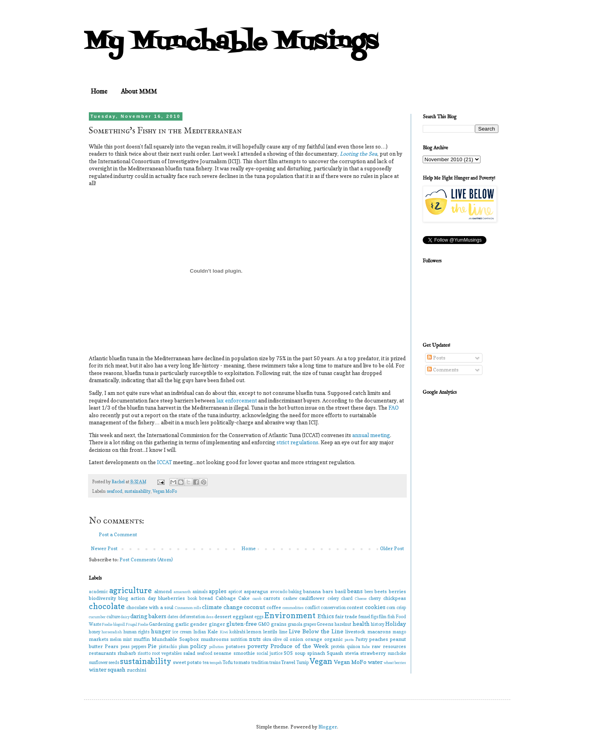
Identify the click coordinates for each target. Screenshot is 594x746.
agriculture (130, 590)
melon (116, 639)
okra (267, 639)
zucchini (136, 670)
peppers (138, 646)
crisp (401, 607)
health (361, 623)
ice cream (182, 632)
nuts (255, 638)
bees (369, 591)
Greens (325, 624)
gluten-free (241, 623)
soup (300, 653)
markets (98, 639)
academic (98, 591)
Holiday (395, 623)
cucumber (97, 617)
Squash (335, 653)
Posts (436, 358)
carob (257, 598)
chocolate (107, 606)
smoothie (244, 653)
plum (183, 646)
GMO (264, 624)
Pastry (361, 639)
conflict (312, 607)
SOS (288, 653)
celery (333, 598)
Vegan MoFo (165, 491)
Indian (199, 632)
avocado (278, 591)
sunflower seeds (104, 662)
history (377, 624)
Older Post (392, 548)
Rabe (366, 646)
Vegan (321, 661)
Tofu (228, 662)
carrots (271, 598)
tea (206, 662)
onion (296, 639)
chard (347, 598)
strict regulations (297, 442)
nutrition (239, 639)
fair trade (346, 616)
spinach (316, 653)
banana (312, 591)
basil (340, 591)
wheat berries (395, 662)
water (375, 661)
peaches (378, 639)
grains (278, 624)
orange (313, 639)
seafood (114, 491)
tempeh (216, 662)
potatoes (235, 646)
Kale (213, 632)
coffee (274, 607)
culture (113, 616)
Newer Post (104, 548)
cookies (375, 606)
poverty (257, 645)
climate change (222, 606)
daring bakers (148, 616)
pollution (216, 646)
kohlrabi (237, 632)
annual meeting (371, 435)
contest (355, 607)
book (192, 598)
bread (206, 598)
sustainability (137, 491)
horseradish (112, 632)
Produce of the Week (300, 645)
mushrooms (215, 639)
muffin (141, 639)
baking (295, 591)
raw (376, 646)
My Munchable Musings (231, 43)
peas (125, 646)
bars (328, 591)
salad (189, 653)
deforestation (192, 616)
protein (338, 646)
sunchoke (397, 653)
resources (394, 646)
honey (94, 632)
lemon (254, 632)
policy (198, 645)
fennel (364, 616)
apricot (235, 591)
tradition (260, 662)
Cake (244, 598)
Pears (111, 646)
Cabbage (226, 598)
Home (99, 92)
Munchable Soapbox (175, 639)
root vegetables (167, 653)
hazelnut (343, 624)
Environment (290, 615)
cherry (375, 598)
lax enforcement (236, 400)
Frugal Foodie (137, 624)
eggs (259, 616)
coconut (254, 606)
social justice (269, 653)
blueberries (171, 598)
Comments (443, 370)
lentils (270, 632)
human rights (136, 632)
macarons (379, 632)
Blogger (327, 727)
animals (200, 591)
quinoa (353, 646)
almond (163, 591)
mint (127, 639)
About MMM (139, 92)
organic (333, 639)
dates (172, 616)
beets (380, 591)
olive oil (280, 639)
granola (295, 624)
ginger (217, 624)
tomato (242, 662)
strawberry (373, 653)
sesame (222, 653)
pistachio (168, 646)
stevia (352, 653)
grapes (309, 624)
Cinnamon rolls (188, 607)
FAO (393, 407)
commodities (293, 607)
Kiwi (224, 632)
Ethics (326, 616)
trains (274, 662)
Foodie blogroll (113, 624)
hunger (161, 631)
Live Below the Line (316, 631)
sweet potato (187, 662)
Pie (152, 645)
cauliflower (312, 598)
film (382, 616)
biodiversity (102, 598)
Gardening (161, 624)
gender (198, 624)
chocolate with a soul (149, 607)
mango (399, 632)
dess (210, 617)
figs (374, 616)
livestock (355, 632)
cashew (290, 598)
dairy (125, 617)
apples (217, 591)
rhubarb (127, 653)
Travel (288, 662)
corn (390, 607)
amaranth (182, 592)
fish (391, 616)
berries (397, 591)
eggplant (243, 616)
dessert (222, 616)
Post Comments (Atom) (146, 559)
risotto (144, 653)
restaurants (102, 653)
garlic (182, 624)
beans (355, 591)
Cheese (361, 598)
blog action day (137, 598)
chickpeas (394, 598)
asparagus (256, 591)
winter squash (107, 669)
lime (283, 632)
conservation (333, 607)
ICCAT (165, 462)
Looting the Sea (358, 153)
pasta (349, 639)
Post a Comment (118, 534)
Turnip (302, 662)
